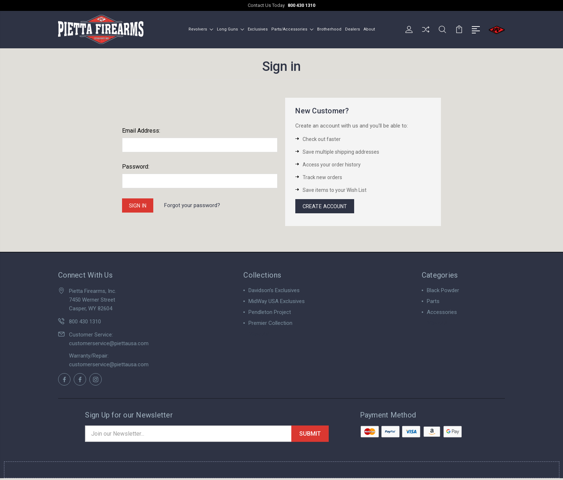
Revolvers (201, 28)
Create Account (326, 206)
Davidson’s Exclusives (274, 291)
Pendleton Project (269, 313)
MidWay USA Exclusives (276, 302)
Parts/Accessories (292, 28)
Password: (135, 165)
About (369, 28)
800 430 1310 (301, 5)
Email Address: (141, 129)
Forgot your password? (195, 205)
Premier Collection (270, 323)
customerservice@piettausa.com (109, 344)
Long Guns (230, 28)
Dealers (352, 28)
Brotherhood (329, 28)
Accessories (442, 313)
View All (258, 334)
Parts (433, 302)
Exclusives (258, 28)
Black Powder (443, 291)
